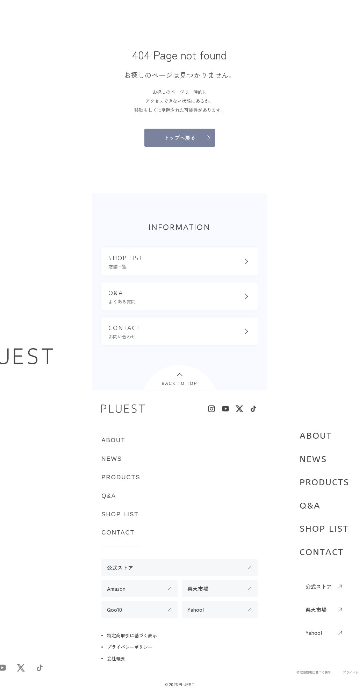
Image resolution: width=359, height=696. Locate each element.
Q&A (310, 506)
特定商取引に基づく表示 (313, 672)
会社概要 (116, 658)
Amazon (116, 588)
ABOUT (316, 436)
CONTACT (322, 552)
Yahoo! (314, 632)
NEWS (313, 459)
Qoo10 (114, 609)
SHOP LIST (324, 529)
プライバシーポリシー (129, 647)
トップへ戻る (179, 137)
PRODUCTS (324, 482)
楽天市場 (316, 609)
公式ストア (319, 586)
